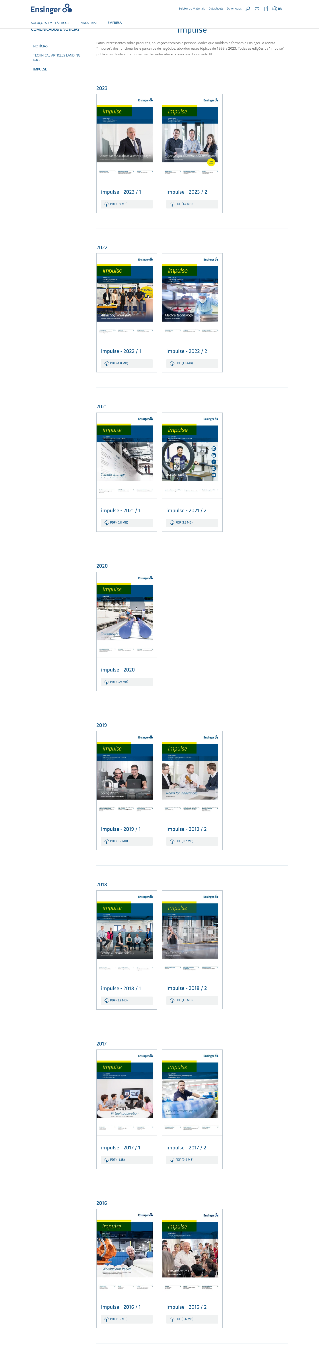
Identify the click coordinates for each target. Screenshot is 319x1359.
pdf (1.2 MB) (184, 537)
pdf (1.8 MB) (184, 378)
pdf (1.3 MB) (184, 1015)
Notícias (40, 60)
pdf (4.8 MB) (119, 378)
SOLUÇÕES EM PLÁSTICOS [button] (50, 23)
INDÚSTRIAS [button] (88, 23)
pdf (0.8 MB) (119, 537)
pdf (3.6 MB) (184, 1334)
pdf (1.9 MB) (119, 218)
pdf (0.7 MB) (119, 856)
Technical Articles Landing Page (56, 72)
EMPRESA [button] (115, 23)
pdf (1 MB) (117, 1174)
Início (34, 32)
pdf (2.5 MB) (119, 1015)
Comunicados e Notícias (60, 32)
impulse (40, 84)
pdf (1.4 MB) (184, 218)
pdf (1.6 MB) (119, 1334)
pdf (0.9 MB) (119, 696)
